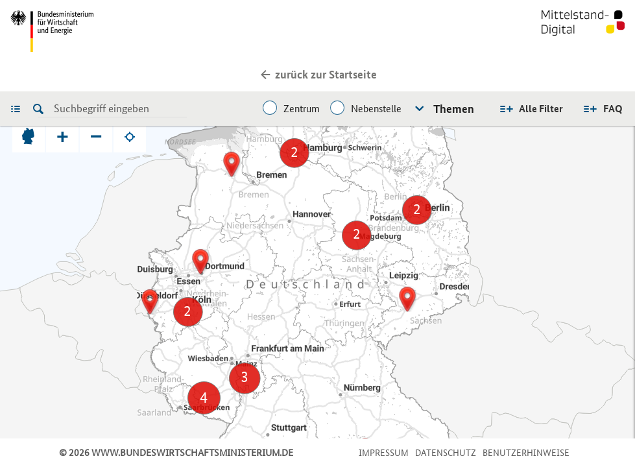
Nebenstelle (376, 108)
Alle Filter (541, 108)
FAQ (613, 108)
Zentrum (301, 108)
